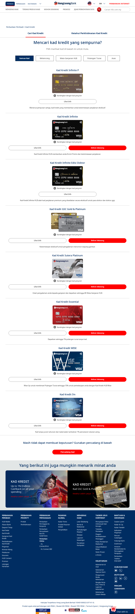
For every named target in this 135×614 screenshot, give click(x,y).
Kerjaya (79, 535)
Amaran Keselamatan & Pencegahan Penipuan (120, 549)
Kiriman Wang (7, 549)
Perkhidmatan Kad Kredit (7, 542)
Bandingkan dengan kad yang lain (67, 95)
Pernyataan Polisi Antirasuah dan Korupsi (102, 524)
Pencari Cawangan (118, 536)
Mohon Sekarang (97, 148)
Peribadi (10, 4)
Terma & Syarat (92, 606)
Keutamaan (32, 4)
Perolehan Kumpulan (80, 544)
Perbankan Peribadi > (15, 27)
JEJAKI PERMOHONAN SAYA (84, 9)
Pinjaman (5, 546)
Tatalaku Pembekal (99, 530)
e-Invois (98, 555)
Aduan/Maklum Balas (101, 548)
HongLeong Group (106, 606)
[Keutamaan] (32, 3)
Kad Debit (5, 530)
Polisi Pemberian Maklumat (102, 543)
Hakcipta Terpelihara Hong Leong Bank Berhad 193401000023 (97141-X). (68, 602)
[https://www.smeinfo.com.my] (74, 610)
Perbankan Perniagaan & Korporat (44, 524)
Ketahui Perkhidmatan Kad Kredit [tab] (89, 33)
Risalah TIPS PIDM (77, 606)
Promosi (5, 561)
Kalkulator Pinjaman (118, 531)
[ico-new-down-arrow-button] (40, 4)
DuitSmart (118, 544)
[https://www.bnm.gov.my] (66, 610)
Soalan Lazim (119, 522)
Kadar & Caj (118, 524)
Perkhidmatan (26, 524)
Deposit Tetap (7, 527)
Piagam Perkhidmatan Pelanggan (101, 536)
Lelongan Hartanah (5, 565)
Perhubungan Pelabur (82, 531)
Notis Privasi (100, 552)
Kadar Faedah (119, 527)
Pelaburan (5, 552)
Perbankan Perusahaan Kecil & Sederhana (43, 532)
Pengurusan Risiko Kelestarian (100, 577)
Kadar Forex (62, 522)
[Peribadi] (10, 3)
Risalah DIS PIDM (62, 606)
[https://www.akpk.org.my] (84, 610)
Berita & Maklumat (80, 525)
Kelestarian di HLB (101, 565)
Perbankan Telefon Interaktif (118, 558)
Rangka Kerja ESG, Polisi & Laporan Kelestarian (100, 585)
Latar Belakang (82, 522)
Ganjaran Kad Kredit (7, 537)
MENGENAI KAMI (12, 9)
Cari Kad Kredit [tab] (36, 33)
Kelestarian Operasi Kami (100, 571)
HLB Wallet (6, 522)
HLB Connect (6, 558)
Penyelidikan (62, 530)
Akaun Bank (6, 524)
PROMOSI (66, 9)
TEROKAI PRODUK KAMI (31, 9)
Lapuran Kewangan (81, 539)
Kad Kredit (5, 533)
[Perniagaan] (20, 3)
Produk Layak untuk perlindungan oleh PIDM (38, 606)
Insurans (5, 555)
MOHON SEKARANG (51, 9)
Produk (23, 522)
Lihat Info (67, 101)
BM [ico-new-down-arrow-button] (102, 3)
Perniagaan (20, 4)
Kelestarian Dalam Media (100, 593)
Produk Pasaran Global (64, 525)
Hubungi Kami (119, 541)
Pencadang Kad (67, 452)
